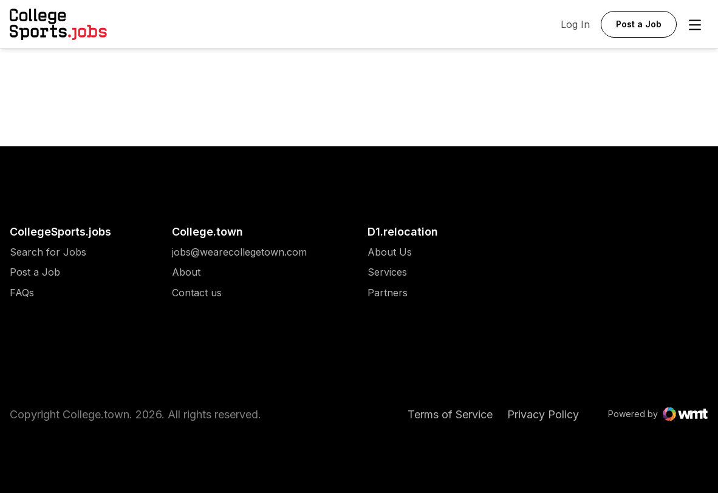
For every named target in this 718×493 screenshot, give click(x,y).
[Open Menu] (695, 25)
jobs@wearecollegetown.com (239, 252)
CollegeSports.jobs (60, 231)
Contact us (239, 293)
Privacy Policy (543, 414)
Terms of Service (450, 414)
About (186, 272)
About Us (390, 252)
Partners (390, 293)
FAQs (22, 293)
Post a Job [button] (639, 24)
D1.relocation (403, 231)
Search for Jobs (48, 252)
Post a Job (35, 272)
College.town (207, 231)
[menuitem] (60, 258)
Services (390, 272)
